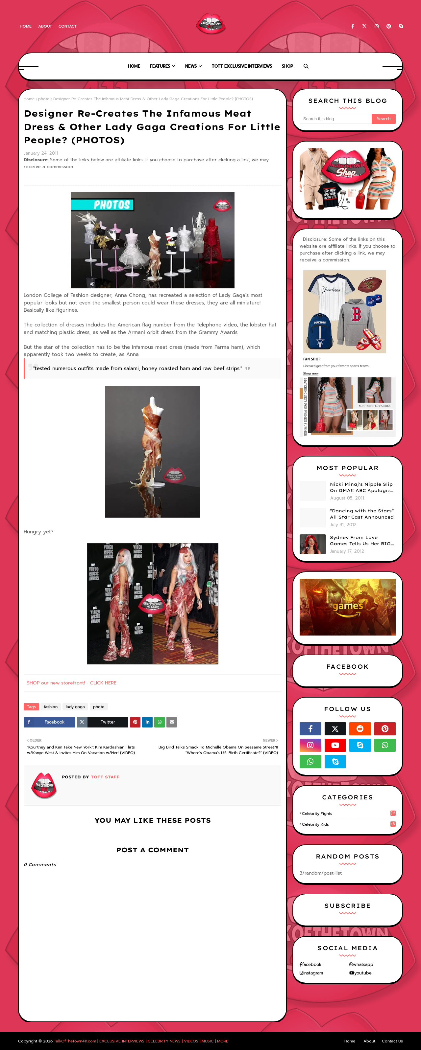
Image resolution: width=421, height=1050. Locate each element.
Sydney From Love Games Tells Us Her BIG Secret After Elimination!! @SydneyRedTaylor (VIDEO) (360, 541)
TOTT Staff (104, 776)
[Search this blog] (336, 119)
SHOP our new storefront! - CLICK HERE (71, 683)
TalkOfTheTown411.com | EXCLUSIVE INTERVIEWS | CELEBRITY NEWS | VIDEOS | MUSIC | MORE (141, 1041)
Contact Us (392, 1041)
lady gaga (75, 707)
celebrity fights (349, 813)
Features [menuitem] (160, 66)
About (45, 26)
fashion (51, 707)
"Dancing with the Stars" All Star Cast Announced (362, 514)
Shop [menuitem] (287, 66)
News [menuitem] (191, 66)
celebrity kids (349, 824)
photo (44, 99)
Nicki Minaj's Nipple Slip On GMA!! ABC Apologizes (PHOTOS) (363, 487)
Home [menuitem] (134, 66)
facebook (311, 964)
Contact (68, 26)
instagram (313, 973)
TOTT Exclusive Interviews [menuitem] (242, 66)
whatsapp (363, 964)
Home (26, 26)
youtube (363, 973)
